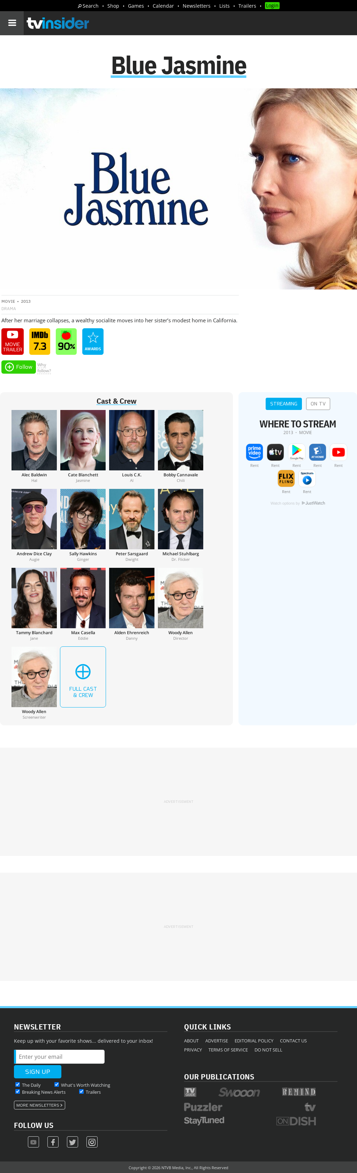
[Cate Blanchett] (83, 446)
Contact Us (293, 1041)
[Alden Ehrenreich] (132, 604)
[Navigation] (12, 23)
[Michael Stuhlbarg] (181, 525)
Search (91, 5)
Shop (113, 5)
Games (136, 5)
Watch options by (298, 503)
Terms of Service (228, 1050)
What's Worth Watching (85, 1085)
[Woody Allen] (181, 604)
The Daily (31, 1085)
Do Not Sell (268, 1050)
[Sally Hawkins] (83, 525)
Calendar (163, 5)
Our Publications (219, 1076)
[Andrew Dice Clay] (34, 525)
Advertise (216, 1041)
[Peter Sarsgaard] (132, 525)
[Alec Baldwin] (34, 446)
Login (272, 5)
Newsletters (197, 5)
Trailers (247, 5)
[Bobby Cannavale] (181, 446)
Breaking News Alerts (44, 1092)
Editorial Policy (254, 1041)
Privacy (193, 1050)
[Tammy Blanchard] (34, 604)
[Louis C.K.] (132, 446)
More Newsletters (37, 1105)
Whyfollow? (44, 368)
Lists (224, 5)
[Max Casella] (83, 604)
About (191, 1041)
